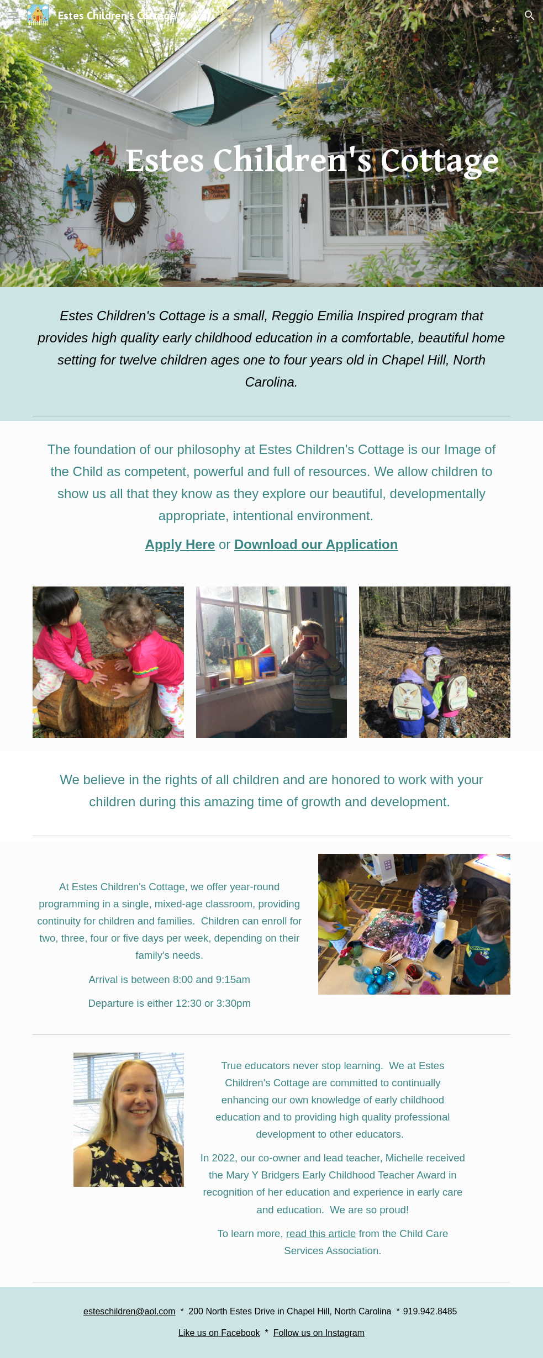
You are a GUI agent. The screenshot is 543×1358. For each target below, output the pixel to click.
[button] (13, 15)
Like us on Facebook (219, 1333)
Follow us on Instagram (319, 1333)
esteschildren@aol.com (129, 1311)
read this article (321, 1233)
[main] (312, 143)
